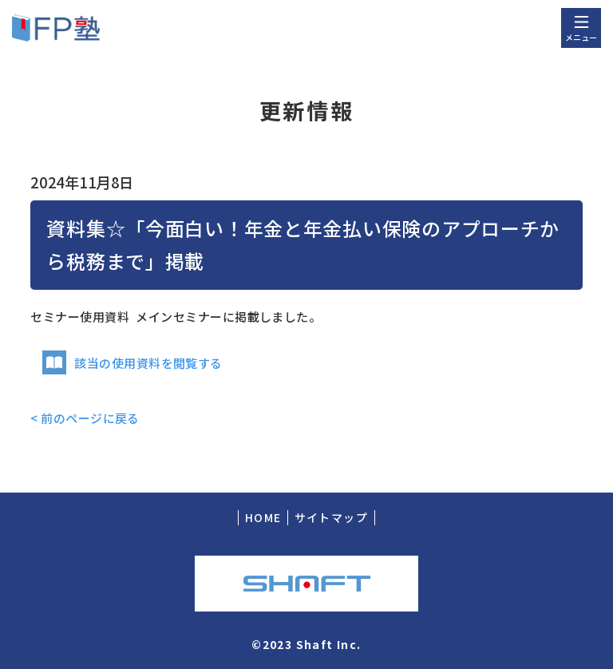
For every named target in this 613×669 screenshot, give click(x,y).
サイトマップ (331, 517)
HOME (263, 517)
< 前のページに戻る (85, 418)
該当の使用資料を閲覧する (132, 362)
